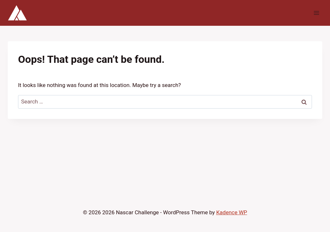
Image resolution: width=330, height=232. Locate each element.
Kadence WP (231, 212)
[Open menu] (316, 13)
